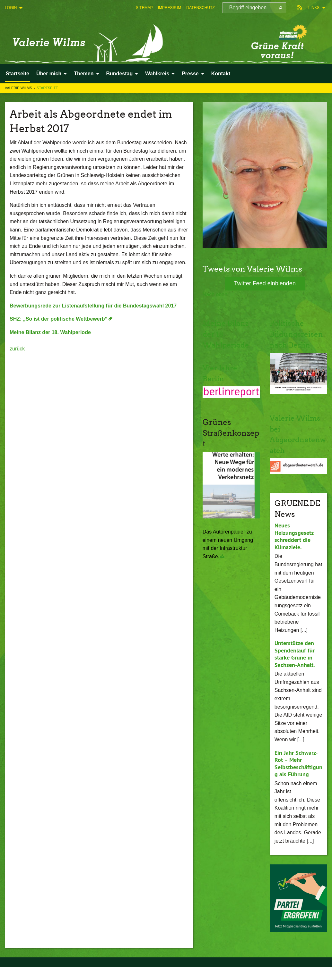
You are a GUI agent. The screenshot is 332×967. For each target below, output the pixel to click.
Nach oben (215, 294)
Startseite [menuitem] (17, 73)
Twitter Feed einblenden (265, 283)
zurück (17, 348)
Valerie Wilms (19, 88)
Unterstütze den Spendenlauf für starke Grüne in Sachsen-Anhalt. (295, 653)
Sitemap (144, 7)
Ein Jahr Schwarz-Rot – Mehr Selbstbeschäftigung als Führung (298, 763)
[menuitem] (144, 7)
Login (11, 7)
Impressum (169, 7)
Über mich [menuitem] (48, 73)
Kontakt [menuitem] (221, 73)
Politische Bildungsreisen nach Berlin (296, 333)
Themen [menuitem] (83, 73)
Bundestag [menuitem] (119, 73)
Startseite (47, 88)
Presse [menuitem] (190, 73)
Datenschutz (200, 7)
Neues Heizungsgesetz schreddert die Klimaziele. (294, 536)
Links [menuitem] (313, 7)
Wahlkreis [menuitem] (157, 73)
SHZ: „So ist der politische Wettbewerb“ (59, 319)
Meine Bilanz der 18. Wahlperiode (50, 332)
